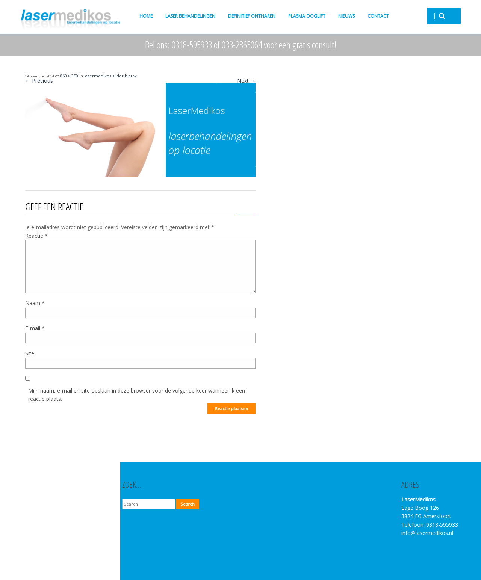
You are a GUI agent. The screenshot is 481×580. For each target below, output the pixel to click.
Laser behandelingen (190, 16)
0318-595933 (442, 524)
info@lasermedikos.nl (427, 532)
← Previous (39, 80)
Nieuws (346, 16)
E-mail (35, 328)
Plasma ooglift (306, 16)
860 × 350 (69, 76)
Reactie (36, 235)
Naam (35, 303)
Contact (378, 16)
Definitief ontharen (251, 16)
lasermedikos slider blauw (110, 76)
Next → (246, 80)
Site (29, 353)
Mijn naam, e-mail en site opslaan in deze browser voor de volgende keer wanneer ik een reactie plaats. (136, 394)
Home (146, 16)
